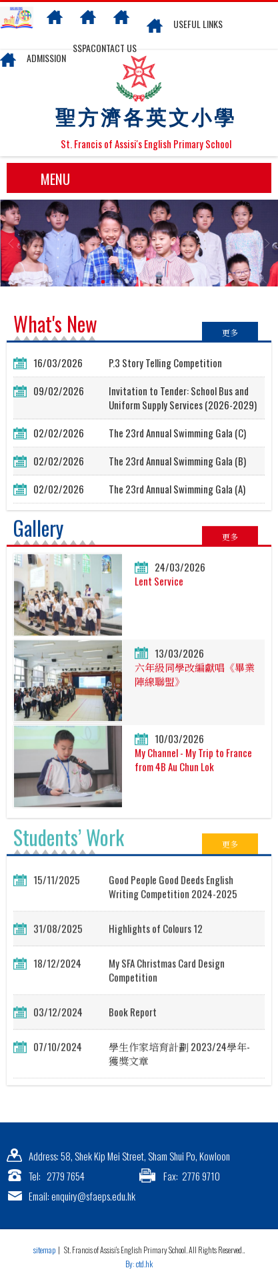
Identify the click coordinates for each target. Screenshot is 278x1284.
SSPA (82, 48)
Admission (46, 58)
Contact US (114, 48)
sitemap (44, 1249)
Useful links (198, 24)
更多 (230, 332)
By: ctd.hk (139, 1263)
